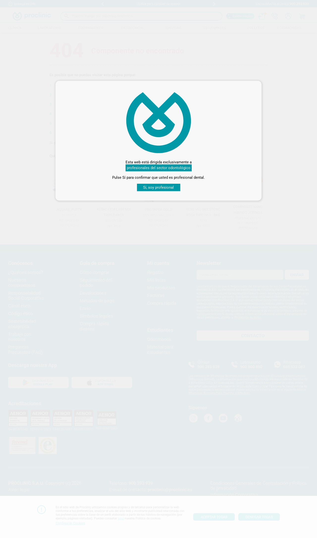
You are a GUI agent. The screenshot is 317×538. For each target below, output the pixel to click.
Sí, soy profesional (158, 187)
